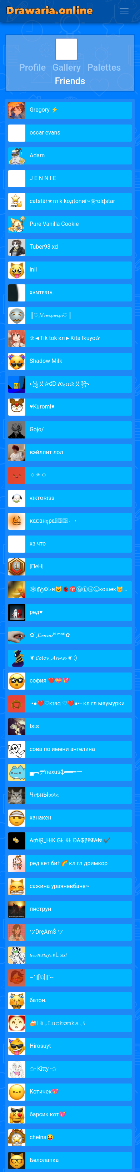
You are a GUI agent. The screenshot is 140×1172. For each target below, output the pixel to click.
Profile (32, 67)
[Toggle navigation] (124, 11)
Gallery (66, 67)
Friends (70, 81)
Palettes (104, 67)
